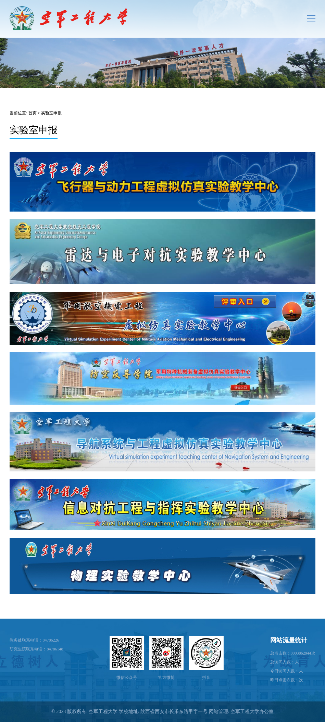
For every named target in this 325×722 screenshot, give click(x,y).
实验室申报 (51, 113)
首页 (32, 113)
